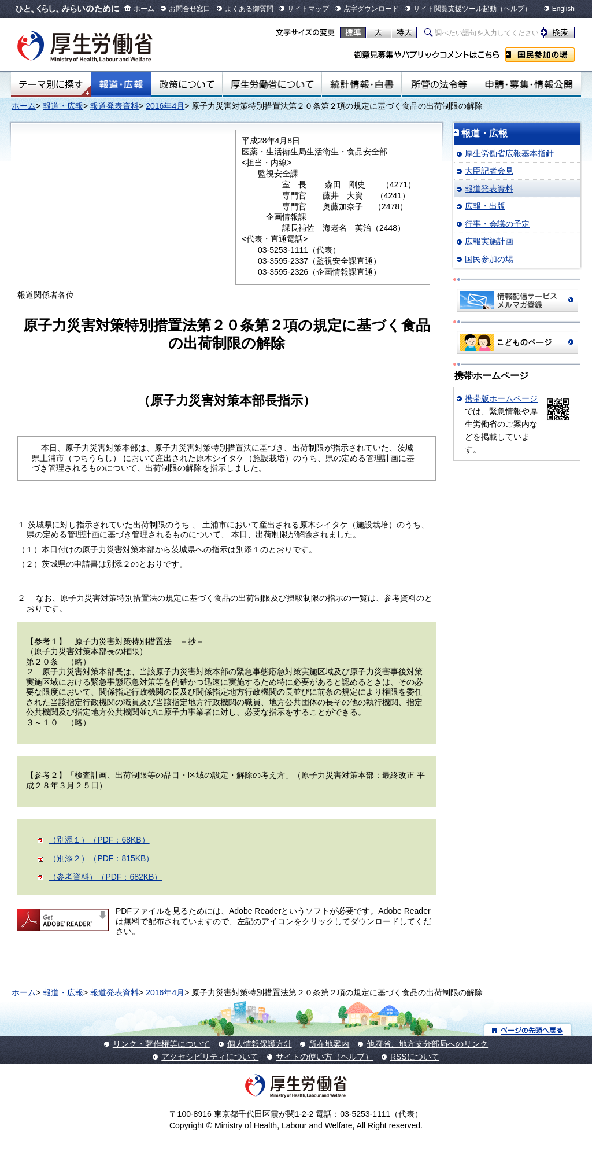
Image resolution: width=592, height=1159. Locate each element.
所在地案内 (329, 1044)
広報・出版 (485, 206)
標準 (353, 32)
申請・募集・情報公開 (528, 84)
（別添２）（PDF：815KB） (101, 858)
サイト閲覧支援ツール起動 (455, 9)
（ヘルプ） (514, 9)
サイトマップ (308, 9)
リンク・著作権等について (161, 1044)
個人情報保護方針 (259, 1044)
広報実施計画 (489, 241)
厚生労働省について (272, 84)
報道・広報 (121, 84)
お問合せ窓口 (189, 9)
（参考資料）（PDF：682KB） (105, 876)
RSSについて (414, 1056)
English (563, 9)
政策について (186, 84)
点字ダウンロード (371, 9)
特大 (403, 32)
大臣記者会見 (489, 170)
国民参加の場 (540, 54)
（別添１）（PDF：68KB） (99, 839)
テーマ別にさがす (51, 84)
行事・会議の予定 (497, 223)
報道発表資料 (114, 105)
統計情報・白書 (361, 84)
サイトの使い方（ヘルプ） (324, 1056)
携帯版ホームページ (501, 398)
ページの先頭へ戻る (528, 1030)
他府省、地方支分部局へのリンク (427, 1044)
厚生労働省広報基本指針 (509, 153)
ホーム (144, 9)
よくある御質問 (249, 9)
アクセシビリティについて (209, 1056)
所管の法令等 (438, 84)
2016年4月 (165, 105)
